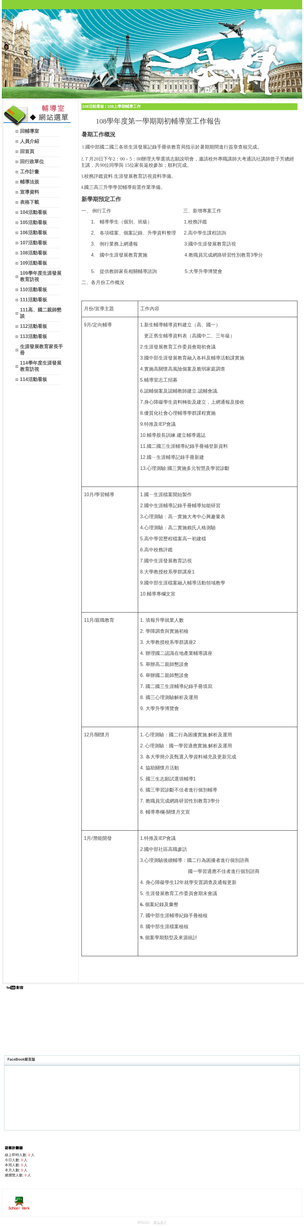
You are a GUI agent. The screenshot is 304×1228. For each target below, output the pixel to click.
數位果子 (160, 1222)
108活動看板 (93, 106)
